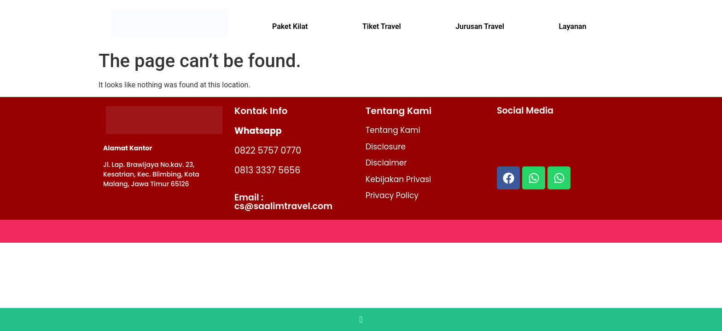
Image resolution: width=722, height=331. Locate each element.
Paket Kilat (290, 26)
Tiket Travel (381, 26)
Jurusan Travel (479, 26)
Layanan (572, 26)
